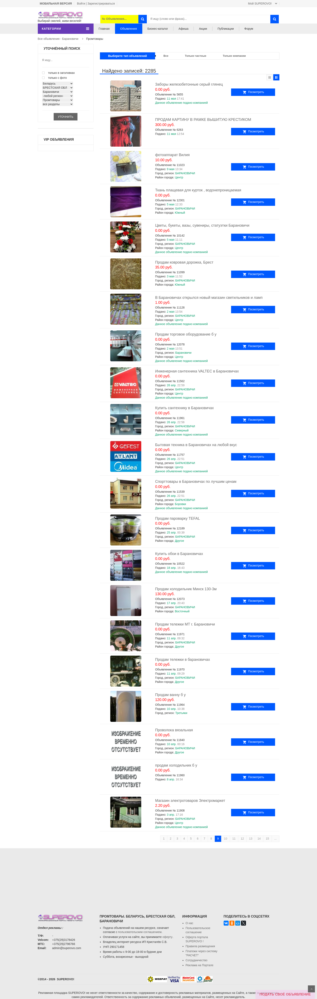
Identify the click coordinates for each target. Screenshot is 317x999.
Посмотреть (265, 92)
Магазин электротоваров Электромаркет (190, 801)
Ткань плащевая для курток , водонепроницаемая (198, 190)
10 (225, 838)
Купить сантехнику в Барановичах (184, 408)
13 (250, 838)
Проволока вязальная (174, 730)
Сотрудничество (196, 960)
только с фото (54, 78)
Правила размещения (200, 946)
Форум (248, 28)
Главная (104, 28)
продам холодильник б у (176, 765)
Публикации (226, 28)
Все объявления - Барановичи (58, 38)
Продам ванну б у (170, 695)
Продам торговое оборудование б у (185, 334)
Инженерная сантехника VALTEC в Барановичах (197, 371)
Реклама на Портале (200, 965)
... (275, 838)
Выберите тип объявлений (127, 56)
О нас (189, 923)
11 (234, 838)
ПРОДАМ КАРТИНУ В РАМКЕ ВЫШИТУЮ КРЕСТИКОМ (203, 120)
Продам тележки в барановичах (182, 659)
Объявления (128, 28)
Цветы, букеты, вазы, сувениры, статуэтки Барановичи (202, 225)
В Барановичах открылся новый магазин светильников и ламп (208, 298)
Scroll (311, 988)
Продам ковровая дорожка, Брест (184, 262)
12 (242, 838)
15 (267, 838)
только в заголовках (58, 73)
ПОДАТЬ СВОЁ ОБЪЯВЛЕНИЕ (285, 994)
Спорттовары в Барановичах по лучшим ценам (195, 481)
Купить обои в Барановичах (179, 554)
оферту (167, 937)
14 (259, 838)
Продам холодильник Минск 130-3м (186, 589)
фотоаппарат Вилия (172, 155)
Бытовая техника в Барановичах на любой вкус (196, 445)
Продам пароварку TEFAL (177, 518)
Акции (203, 28)
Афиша (184, 28)
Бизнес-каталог (157, 28)
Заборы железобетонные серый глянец (189, 84)
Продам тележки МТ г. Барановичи (185, 624)
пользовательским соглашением (140, 932)
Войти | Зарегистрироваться (96, 3)
